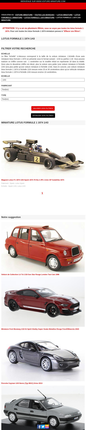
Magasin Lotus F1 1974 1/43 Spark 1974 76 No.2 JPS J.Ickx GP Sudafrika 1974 (32, 180)
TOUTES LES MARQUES (44, 15)
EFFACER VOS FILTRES (43, 115)
